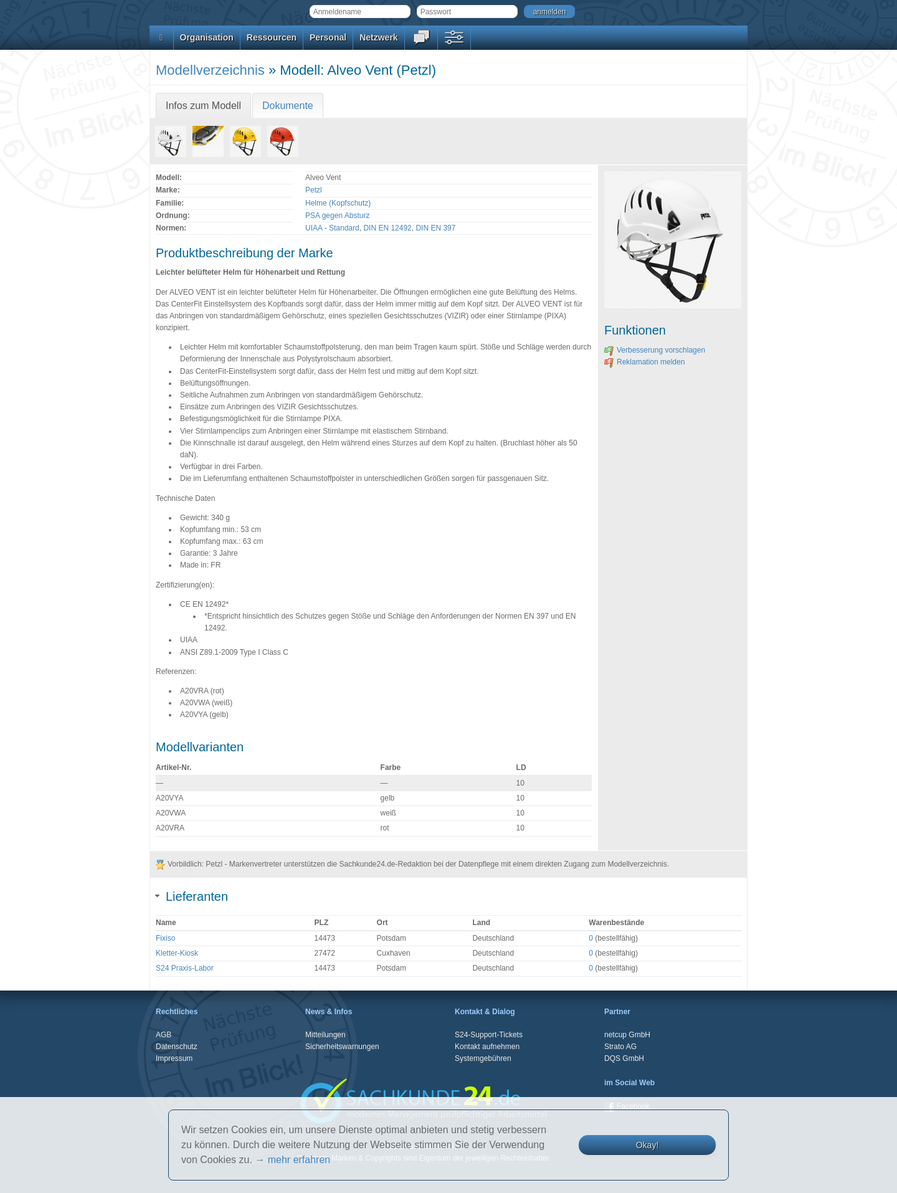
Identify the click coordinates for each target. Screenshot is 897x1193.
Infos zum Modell (203, 105)
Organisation (207, 37)
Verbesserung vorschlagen (654, 350)
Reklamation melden (644, 362)
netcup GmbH (627, 1034)
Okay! (647, 1145)
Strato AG (620, 1046)
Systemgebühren (483, 1058)
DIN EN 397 (435, 228)
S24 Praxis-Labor (185, 968)
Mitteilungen (325, 1034)
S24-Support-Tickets (489, 1034)
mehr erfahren (299, 1159)
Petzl (313, 190)
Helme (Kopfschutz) (338, 203)
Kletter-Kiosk (177, 953)
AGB (163, 1034)
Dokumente (287, 105)
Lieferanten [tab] (192, 896)
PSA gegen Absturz (337, 215)
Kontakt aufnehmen (487, 1046)
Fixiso (165, 938)
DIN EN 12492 (387, 228)
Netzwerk (378, 37)
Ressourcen (272, 37)
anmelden (549, 11)
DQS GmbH (624, 1058)
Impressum (174, 1058)
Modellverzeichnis (210, 70)
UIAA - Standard (332, 228)
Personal (328, 37)
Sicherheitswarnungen (342, 1046)
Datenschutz (176, 1046)
